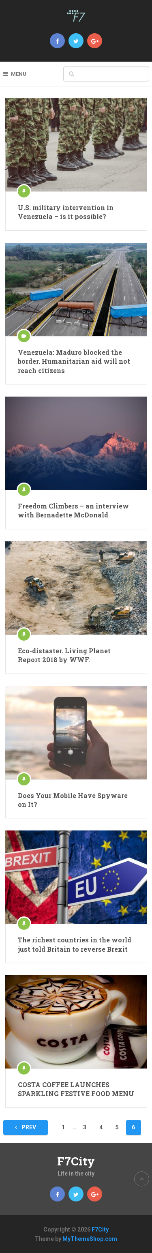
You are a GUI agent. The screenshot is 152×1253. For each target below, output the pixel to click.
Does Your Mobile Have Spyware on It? (73, 800)
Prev (25, 1127)
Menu (18, 74)
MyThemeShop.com (89, 1239)
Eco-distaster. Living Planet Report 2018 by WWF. (64, 655)
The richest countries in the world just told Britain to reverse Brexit (74, 944)
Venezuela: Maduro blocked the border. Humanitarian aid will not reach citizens (74, 361)
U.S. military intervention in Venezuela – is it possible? (65, 212)
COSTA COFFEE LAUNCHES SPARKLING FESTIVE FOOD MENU (76, 1089)
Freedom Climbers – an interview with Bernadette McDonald (73, 510)
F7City (76, 1161)
